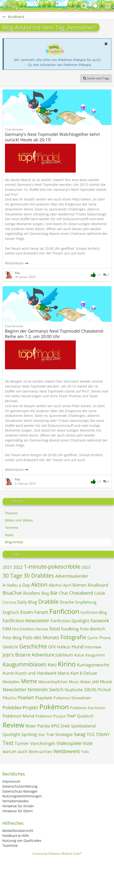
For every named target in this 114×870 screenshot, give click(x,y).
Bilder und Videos (19, 520)
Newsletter (14, 689)
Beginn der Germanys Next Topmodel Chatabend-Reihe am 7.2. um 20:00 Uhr (54, 333)
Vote (88, 743)
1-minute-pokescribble (52, 566)
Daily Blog (27, 602)
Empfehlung (86, 602)
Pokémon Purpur (50, 716)
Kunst (8, 673)
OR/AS (90, 689)
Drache (67, 602)
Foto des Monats (41, 637)
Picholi (104, 689)
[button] (108, 6)
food (55, 628)
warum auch (15, 751)
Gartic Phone (99, 637)
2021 (7, 567)
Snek (65, 726)
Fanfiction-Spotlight (70, 621)
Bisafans (31, 593)
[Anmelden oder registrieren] (96, 6)
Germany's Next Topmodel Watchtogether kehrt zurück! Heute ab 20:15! (52, 137)
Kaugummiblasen (24, 664)
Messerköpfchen (53, 681)
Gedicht (10, 647)
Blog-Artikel (14, 542)
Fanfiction (64, 611)
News (9, 535)
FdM (7, 629)
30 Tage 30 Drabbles (28, 575)
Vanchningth (42, 743)
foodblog (70, 629)
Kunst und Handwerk (36, 673)
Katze (79, 655)
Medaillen (11, 681)
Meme (29, 681)
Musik (106, 681)
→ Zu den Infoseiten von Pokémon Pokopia (57, 64)
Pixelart (26, 697)
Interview (93, 647)
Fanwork (99, 620)
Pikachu (10, 697)
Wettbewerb (66, 751)
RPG (55, 726)
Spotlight (11, 734)
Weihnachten (40, 751)
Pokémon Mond (18, 716)
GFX (52, 647)
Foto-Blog (12, 637)
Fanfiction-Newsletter (26, 620)
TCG (91, 734)
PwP (71, 716)
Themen (11, 513)
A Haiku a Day (16, 585)
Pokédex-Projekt (20, 707)
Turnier (22, 743)
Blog (45, 593)
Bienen (79, 585)
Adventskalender (71, 576)
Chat (63, 593)
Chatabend (81, 593)
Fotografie (73, 637)
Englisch (11, 612)
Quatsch (85, 716)
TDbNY (103, 734)
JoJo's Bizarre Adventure (28, 654)
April (67, 585)
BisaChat (12, 593)
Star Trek (46, 734)
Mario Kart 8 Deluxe (77, 673)
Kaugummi (95, 655)
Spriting (29, 734)
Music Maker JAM (84, 681)
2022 (18, 567)
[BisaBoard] (10, 6)
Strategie (64, 734)
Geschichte (33, 646)
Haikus (63, 647)
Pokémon (54, 706)
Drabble (48, 601)
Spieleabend (83, 726)
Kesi (52, 664)
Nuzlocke (74, 689)
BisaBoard (98, 585)
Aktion (39, 584)
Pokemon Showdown (72, 697)
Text (8, 743)
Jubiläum (64, 655)
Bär (54, 593)
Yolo (85, 751)
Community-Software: (57, 854)
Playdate (43, 697)
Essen (26, 612)
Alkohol (55, 585)
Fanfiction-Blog (93, 612)
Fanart (41, 612)
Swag (79, 734)
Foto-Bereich (92, 629)
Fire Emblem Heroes (30, 629)
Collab (99, 593)
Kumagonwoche (93, 665)
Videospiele (68, 743)
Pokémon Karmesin (87, 707)
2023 (86, 567)
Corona (9, 602)
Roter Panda (37, 726)
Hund (78, 646)
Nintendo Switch (45, 689)
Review (13, 724)
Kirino (67, 663)
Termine (11, 527)
